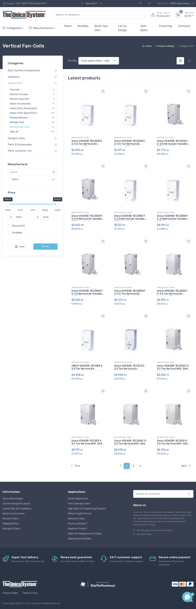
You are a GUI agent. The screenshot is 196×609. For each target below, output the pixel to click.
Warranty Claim (76, 518)
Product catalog (165, 46)
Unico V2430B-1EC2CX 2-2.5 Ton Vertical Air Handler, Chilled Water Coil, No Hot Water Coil (130, 370)
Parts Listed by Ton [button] (20, 150)
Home (67, 26)
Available (17, 232)
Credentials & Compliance (17, 508)
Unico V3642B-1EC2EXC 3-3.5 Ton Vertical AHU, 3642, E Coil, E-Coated (173, 368)
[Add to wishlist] (103, 91)
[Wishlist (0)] (140, 3)
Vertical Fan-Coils (80, 137)
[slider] (8, 204)
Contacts (184, 26)
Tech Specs (144, 28)
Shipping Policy (11, 523)
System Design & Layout (16, 503)
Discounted (18, 225)
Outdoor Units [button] (16, 138)
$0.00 (188, 14)
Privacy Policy (10, 593)
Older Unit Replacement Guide (85, 533)
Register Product (77, 528)
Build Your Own (101, 28)
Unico (15, 179)
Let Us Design (122, 28)
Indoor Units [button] (15, 82)
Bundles (83, 26)
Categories (12, 28)
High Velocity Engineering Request (87, 508)
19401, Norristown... (180, 3)
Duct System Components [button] (24, 70)
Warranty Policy (11, 528)
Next (186, 465)
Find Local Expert (77, 523)
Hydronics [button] (14, 76)
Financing (165, 26)
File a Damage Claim (79, 503)
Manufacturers (41, 28)
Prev (75, 465)
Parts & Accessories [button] (20, 144)
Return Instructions (14, 513)
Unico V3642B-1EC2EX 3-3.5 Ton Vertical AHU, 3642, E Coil (87, 443)
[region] (33, 179)
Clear (20, 246)
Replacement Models (79, 538)
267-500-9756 (25, 3)
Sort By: (72, 60)
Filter (45, 246)
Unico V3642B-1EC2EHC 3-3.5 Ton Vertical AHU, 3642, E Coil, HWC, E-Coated (130, 443)
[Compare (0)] (148, 3)
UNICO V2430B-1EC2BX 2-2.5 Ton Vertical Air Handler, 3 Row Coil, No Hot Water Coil (87, 370)
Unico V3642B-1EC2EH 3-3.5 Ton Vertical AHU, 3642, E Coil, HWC (173, 443)
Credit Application (78, 498)
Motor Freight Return (80, 513)
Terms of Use (29, 593)
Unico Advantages (13, 498)
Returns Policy (11, 518)
